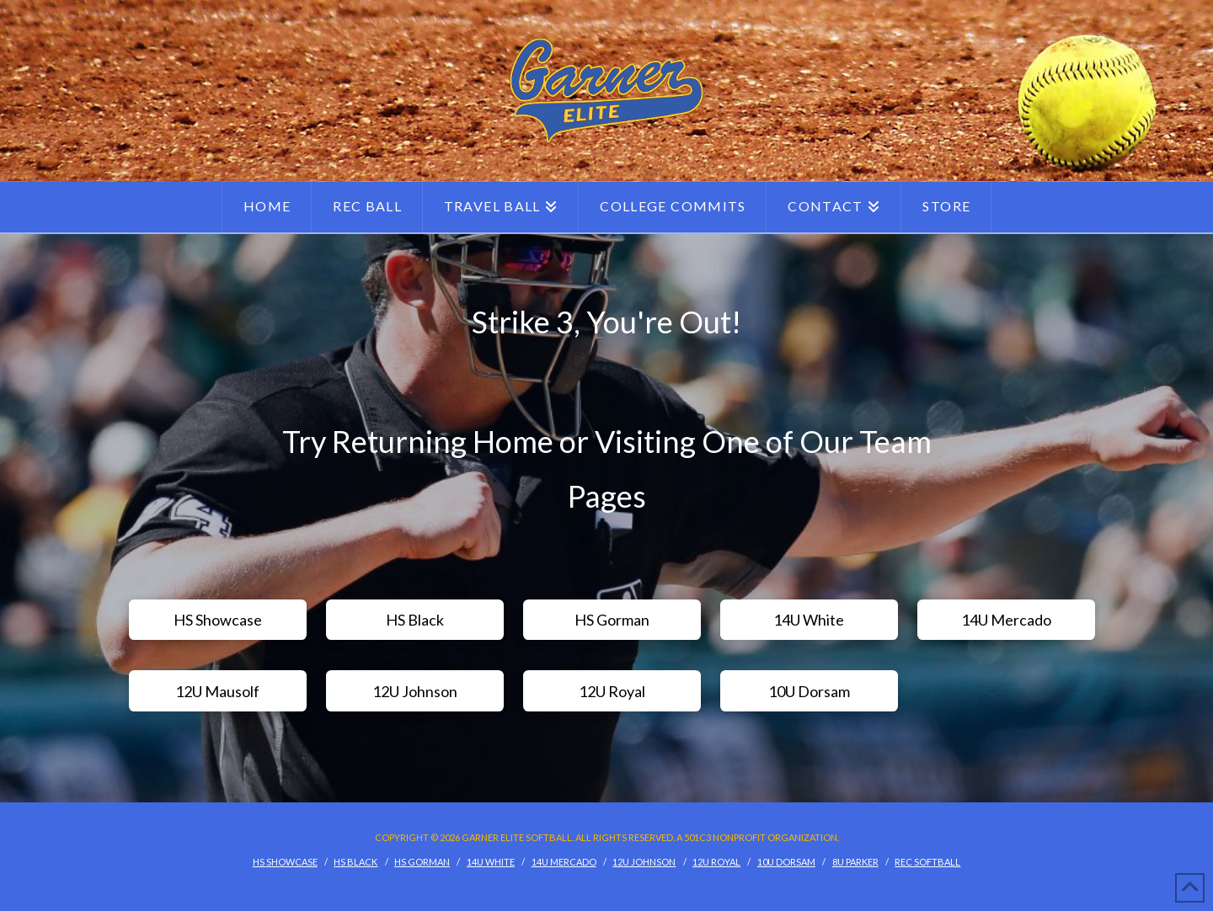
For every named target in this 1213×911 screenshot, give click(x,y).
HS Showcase (285, 861)
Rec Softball (927, 861)
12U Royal (716, 861)
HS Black (355, 861)
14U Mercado (564, 861)
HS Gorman (422, 861)
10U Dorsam (786, 861)
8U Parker (855, 861)
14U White (491, 861)
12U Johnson (644, 861)
